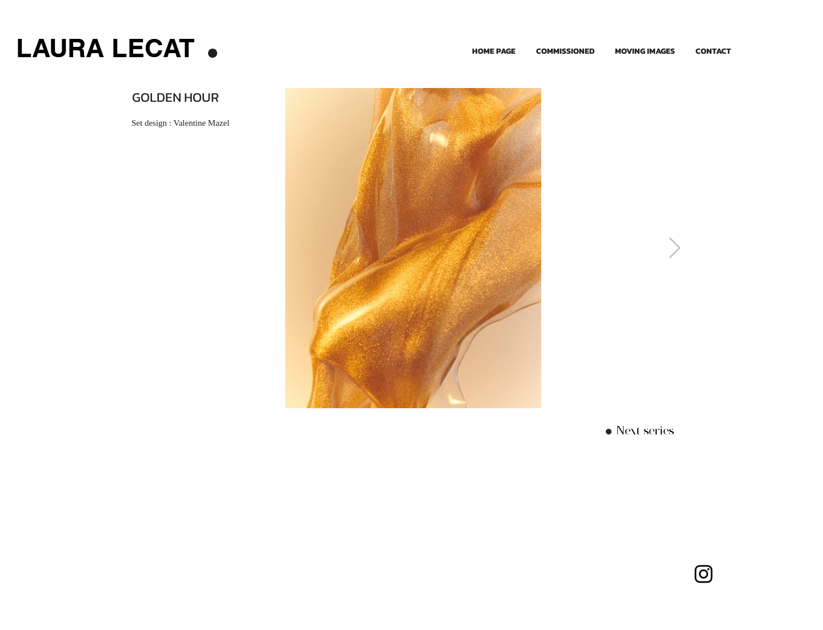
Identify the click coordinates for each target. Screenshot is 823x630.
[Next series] (645, 431)
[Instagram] (704, 574)
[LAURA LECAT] (105, 47)
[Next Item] (674, 248)
